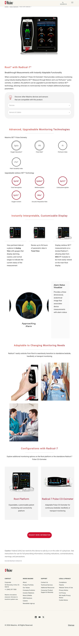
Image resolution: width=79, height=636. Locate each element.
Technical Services (47, 585)
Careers (25, 601)
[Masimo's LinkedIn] (36, 617)
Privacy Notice (63, 590)
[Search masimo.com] (63, 3)
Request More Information (39, 535)
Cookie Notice (63, 600)
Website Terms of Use (66, 587)
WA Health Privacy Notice (65, 597)
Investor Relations (28, 593)
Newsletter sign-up (29, 603)
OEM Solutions (27, 598)
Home (6, 6)
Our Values (26, 587)
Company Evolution (29, 590)
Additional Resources (47, 587)
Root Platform (14, 6)
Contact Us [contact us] (44, 582)
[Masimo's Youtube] (39, 617)
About (25, 582)
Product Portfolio (28, 585)
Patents (61, 585)
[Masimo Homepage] (9, 570)
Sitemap (71, 625)
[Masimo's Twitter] (43, 617)
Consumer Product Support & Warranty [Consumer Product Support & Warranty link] (47, 591)
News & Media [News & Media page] (27, 595)
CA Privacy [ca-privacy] (62, 593)
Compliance (63, 582)
